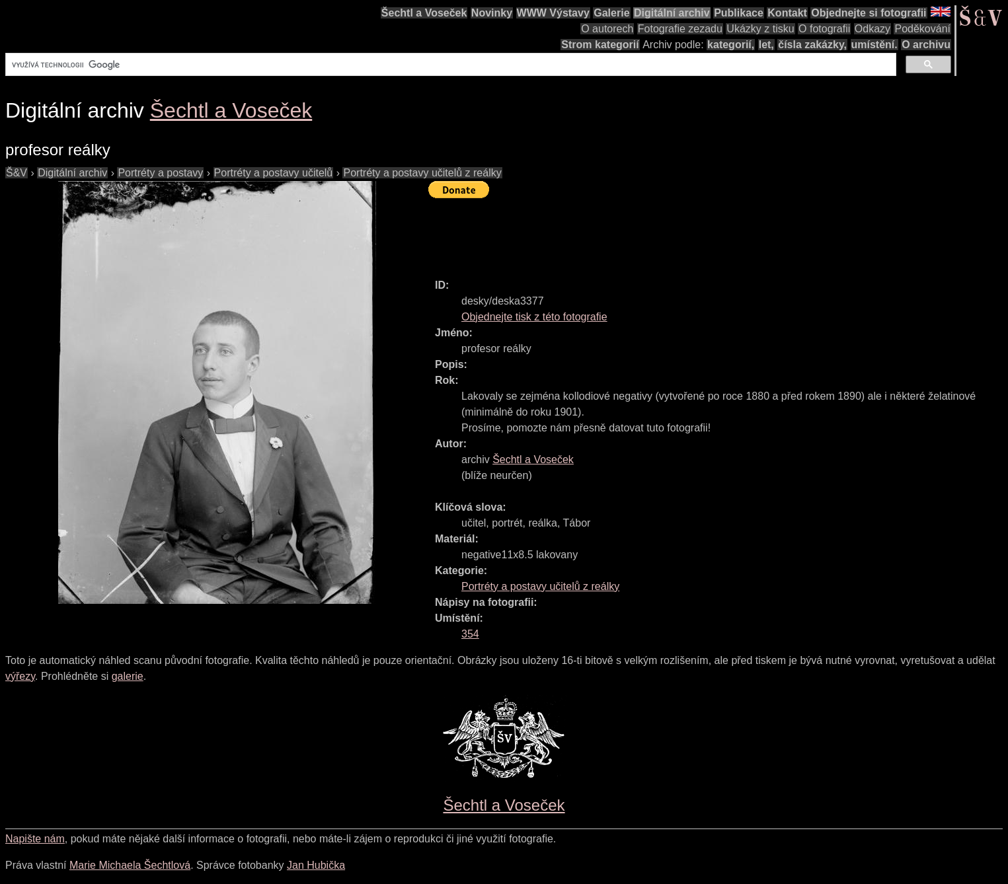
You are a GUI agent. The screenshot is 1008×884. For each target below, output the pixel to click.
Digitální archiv (672, 12)
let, (766, 44)
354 (470, 634)
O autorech (607, 28)
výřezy (20, 676)
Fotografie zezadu (680, 28)
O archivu (926, 44)
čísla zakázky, (812, 44)
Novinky (491, 12)
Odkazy (872, 28)
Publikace (738, 12)
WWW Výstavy (553, 12)
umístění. (874, 44)
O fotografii (824, 28)
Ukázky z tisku (760, 28)
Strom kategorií (600, 44)
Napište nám (35, 838)
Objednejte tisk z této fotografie (534, 316)
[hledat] (449, 65)
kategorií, (730, 44)
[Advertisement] (669, 232)
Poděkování (922, 28)
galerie (127, 676)
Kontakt (787, 12)
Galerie (611, 12)
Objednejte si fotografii (868, 12)
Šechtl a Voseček (424, 12)
